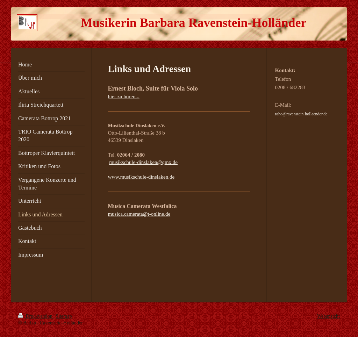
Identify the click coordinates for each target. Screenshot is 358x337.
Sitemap (64, 316)
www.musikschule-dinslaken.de (141, 177)
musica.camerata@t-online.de (139, 214)
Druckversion (35, 316)
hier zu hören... (123, 96)
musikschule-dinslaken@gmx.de (143, 162)
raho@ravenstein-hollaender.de (301, 114)
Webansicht (328, 316)
